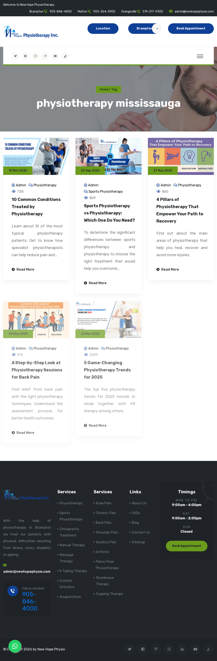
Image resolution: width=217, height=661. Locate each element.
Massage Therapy (66, 558)
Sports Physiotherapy (106, 192)
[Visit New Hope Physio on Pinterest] (45, 56)
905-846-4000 (61, 11)
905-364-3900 (104, 11)
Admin (21, 186)
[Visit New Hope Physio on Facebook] (25, 56)
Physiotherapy (45, 186)
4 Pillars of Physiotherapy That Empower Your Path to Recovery (179, 211)
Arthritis (102, 552)
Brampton (149, 28)
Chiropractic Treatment (69, 532)
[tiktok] (65, 56)
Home (104, 89)
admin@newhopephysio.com (194, 11)
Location (103, 28)
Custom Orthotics (67, 584)
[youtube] (55, 56)
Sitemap (138, 542)
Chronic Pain (106, 513)
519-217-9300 (153, 11)
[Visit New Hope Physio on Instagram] (35, 56)
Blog (135, 523)
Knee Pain (103, 503)
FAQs (136, 513)
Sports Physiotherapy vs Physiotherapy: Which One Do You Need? (109, 213)
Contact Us (141, 532)
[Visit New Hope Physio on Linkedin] (182, 649)
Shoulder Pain (107, 532)
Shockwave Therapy (105, 581)
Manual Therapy (72, 545)
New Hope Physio (51, 649)
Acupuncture (70, 597)
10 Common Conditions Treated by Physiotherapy (36, 207)
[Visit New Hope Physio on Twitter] (15, 56)
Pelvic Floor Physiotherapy (107, 565)
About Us (139, 503)
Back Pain (103, 523)
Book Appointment (191, 28)
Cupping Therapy (109, 594)
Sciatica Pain (106, 542)
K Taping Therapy (73, 571)
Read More (23, 270)
